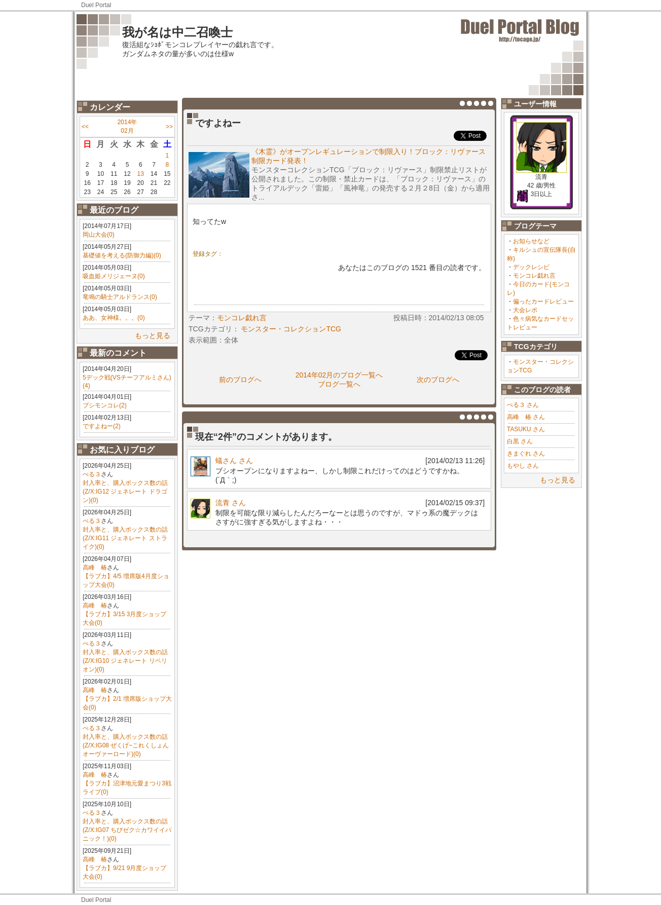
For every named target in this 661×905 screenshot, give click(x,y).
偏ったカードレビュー (543, 301)
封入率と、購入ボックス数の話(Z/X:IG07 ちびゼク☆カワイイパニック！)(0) (127, 830)
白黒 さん (520, 441)
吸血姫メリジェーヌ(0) (114, 276)
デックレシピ (531, 267)
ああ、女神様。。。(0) (114, 317)
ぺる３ (92, 474)
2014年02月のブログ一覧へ (339, 375)
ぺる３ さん (523, 404)
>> (169, 126)
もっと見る (152, 335)
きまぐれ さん (526, 453)
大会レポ (525, 310)
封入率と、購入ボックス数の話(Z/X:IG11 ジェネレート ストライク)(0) (125, 538)
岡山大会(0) (99, 234)
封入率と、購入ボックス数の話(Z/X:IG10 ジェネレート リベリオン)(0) (125, 661)
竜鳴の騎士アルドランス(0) (120, 296)
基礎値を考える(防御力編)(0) (122, 255)
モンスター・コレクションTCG (291, 329)
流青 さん (230, 503)
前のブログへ (240, 379)
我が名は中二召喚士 (177, 32)
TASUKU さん (526, 429)
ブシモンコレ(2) (105, 405)
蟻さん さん (234, 461)
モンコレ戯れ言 (534, 275)
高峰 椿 (95, 567)
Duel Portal (96, 5)
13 (140, 173)
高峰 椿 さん (526, 417)
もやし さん (523, 465)
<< (85, 126)
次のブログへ (438, 379)
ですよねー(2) (102, 426)
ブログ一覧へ (339, 384)
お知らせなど (531, 241)
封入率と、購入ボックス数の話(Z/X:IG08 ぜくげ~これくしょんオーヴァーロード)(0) (126, 745)
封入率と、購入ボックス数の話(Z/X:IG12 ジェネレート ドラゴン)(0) (125, 491)
